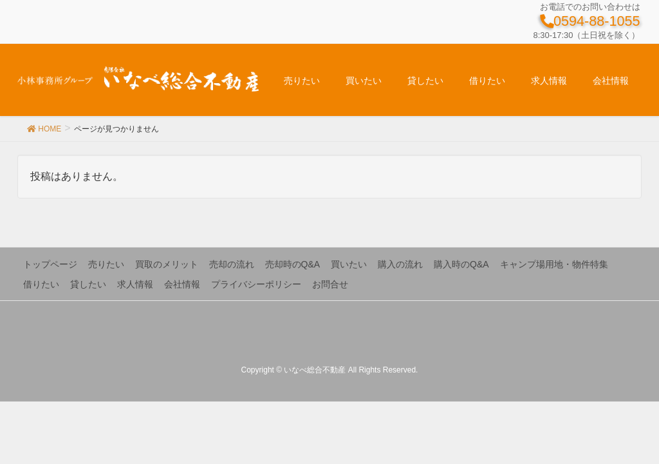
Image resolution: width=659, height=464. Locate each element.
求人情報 (135, 284)
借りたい (41, 284)
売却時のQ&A (292, 264)
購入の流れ (400, 264)
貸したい (88, 284)
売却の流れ (231, 264)
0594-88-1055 (589, 21)
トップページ (50, 264)
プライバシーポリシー (256, 284)
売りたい (106, 264)
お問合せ (330, 284)
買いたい (349, 264)
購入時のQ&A (461, 264)
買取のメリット (166, 264)
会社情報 (182, 284)
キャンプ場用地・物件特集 (554, 264)
